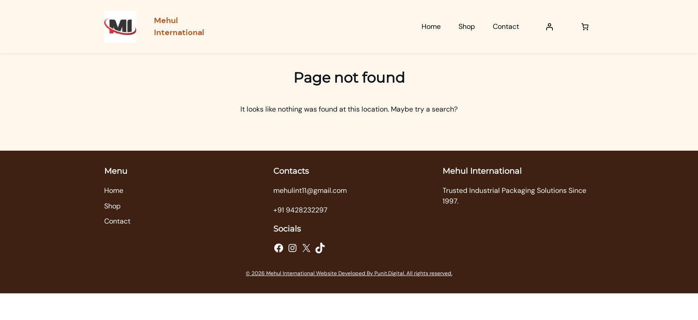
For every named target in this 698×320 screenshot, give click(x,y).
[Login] (549, 27)
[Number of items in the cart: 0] (585, 27)
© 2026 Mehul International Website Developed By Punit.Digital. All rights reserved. (349, 273)
